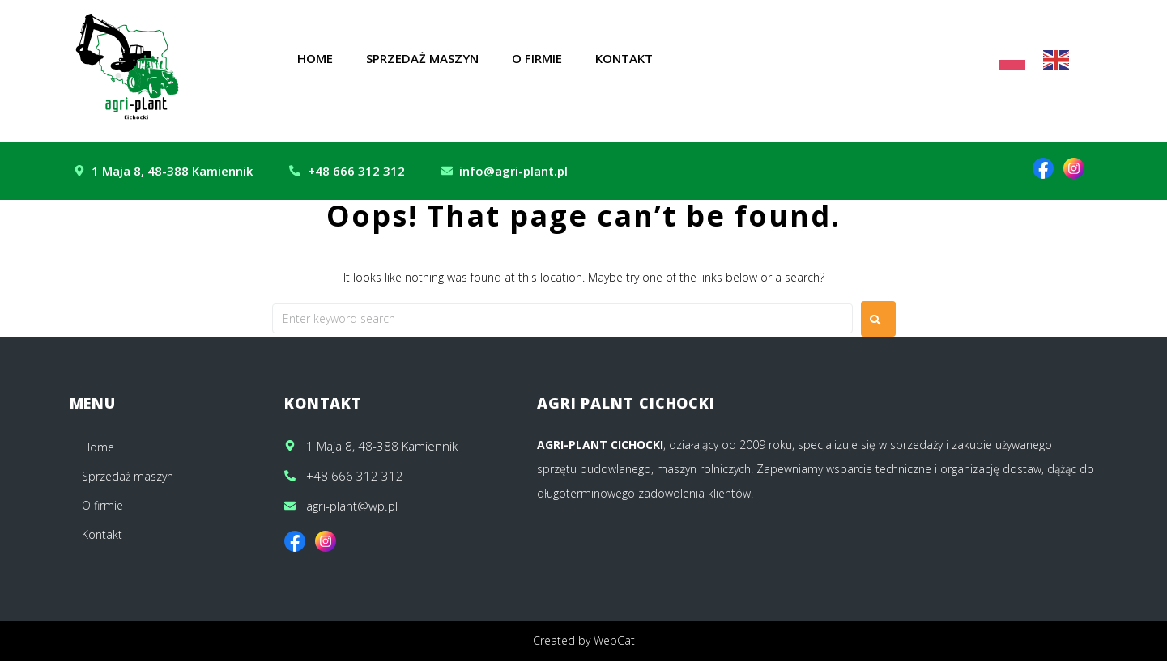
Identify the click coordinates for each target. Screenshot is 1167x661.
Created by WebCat (584, 640)
